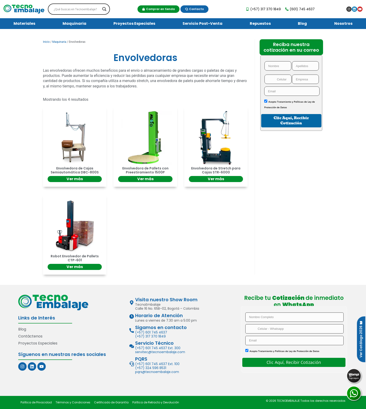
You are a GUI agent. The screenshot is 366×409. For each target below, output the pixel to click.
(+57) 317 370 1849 (150, 336)
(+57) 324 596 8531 (150, 368)
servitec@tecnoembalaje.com (160, 352)
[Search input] (77, 9)
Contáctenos (30, 336)
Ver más (75, 179)
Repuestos (260, 23)
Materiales (24, 23)
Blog (302, 23)
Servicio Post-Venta (202, 23)
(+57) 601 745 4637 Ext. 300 (157, 348)
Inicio (46, 41)
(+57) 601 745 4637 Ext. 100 (157, 364)
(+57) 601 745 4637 (151, 332)
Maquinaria (74, 23)
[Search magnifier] (104, 9)
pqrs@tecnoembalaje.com (157, 372)
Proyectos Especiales (134, 23)
